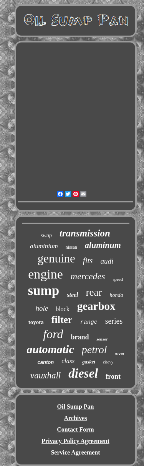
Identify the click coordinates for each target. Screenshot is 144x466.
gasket (88, 362)
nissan (71, 247)
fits (88, 260)
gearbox (96, 306)
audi (107, 261)
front (113, 376)
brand (80, 337)
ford (53, 334)
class (67, 361)
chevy (108, 362)
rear (94, 292)
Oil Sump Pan (75, 406)
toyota (36, 322)
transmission (85, 233)
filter (62, 319)
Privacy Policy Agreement (75, 441)
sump (44, 290)
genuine (56, 258)
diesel (83, 373)
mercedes (88, 276)
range (89, 322)
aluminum (103, 245)
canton (46, 362)
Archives (75, 418)
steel (72, 295)
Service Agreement (75, 452)
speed (118, 279)
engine (45, 274)
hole (41, 308)
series (114, 321)
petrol (94, 349)
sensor (102, 339)
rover (119, 354)
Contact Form (75, 429)
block (63, 309)
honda (116, 295)
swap (46, 235)
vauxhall (45, 375)
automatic (50, 349)
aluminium (44, 246)
